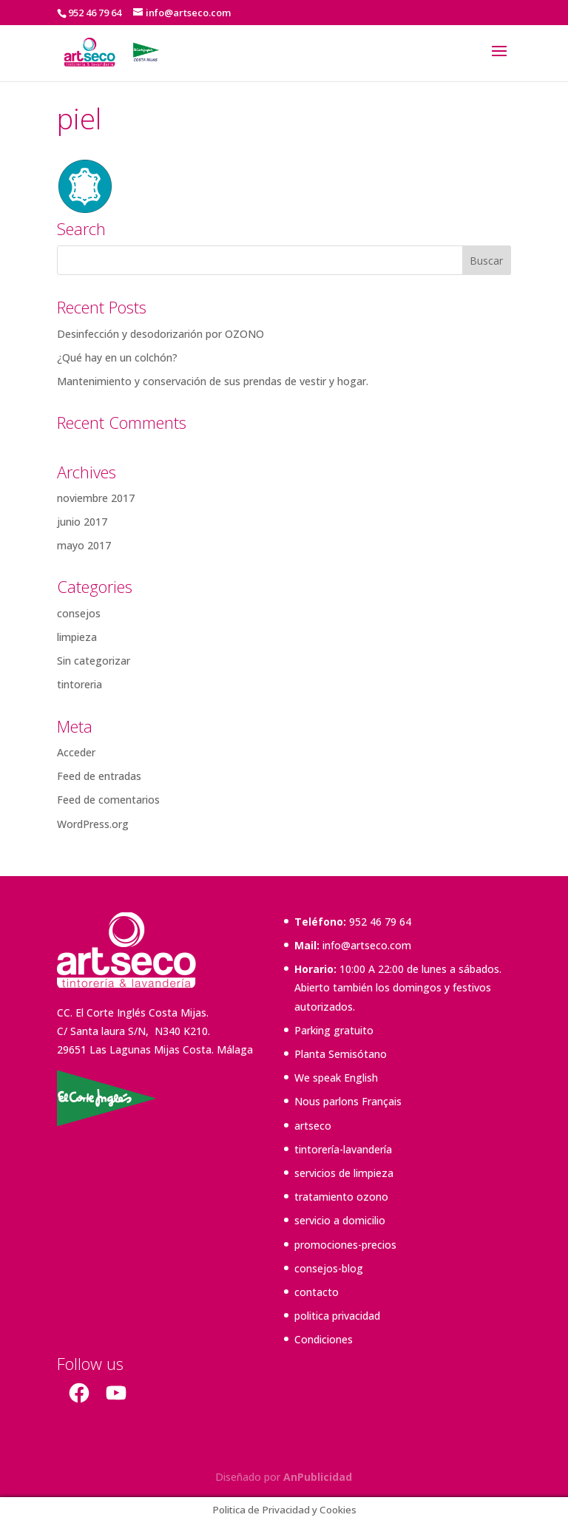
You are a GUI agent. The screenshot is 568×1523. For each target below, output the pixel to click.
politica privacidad (337, 1316)
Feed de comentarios (108, 800)
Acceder (76, 752)
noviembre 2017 (96, 498)
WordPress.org (93, 824)
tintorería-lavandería (343, 1149)
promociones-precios (345, 1245)
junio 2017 (82, 522)
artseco (312, 1126)
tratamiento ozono (341, 1197)
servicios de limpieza (343, 1173)
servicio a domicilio (339, 1220)
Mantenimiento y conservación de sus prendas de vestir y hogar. (212, 381)
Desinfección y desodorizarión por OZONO (160, 334)
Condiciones (323, 1339)
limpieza (77, 637)
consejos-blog (328, 1268)
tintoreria (79, 684)
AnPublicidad (317, 1477)
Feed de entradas (99, 776)
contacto (316, 1292)
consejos (79, 613)
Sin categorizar (93, 661)
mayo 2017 (84, 545)
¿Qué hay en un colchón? (117, 357)
